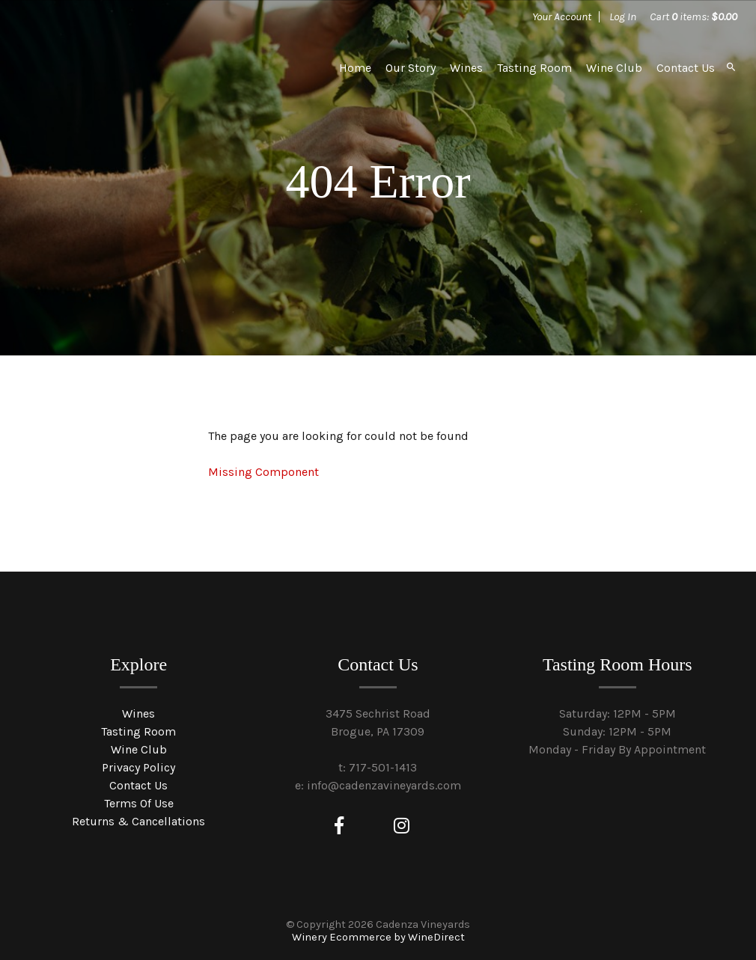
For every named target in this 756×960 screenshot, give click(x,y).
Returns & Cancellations (138, 821)
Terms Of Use (139, 803)
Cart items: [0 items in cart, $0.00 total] (693, 16)
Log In (622, 16)
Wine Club (614, 68)
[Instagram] (401, 826)
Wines (466, 68)
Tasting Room (534, 68)
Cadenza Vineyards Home (132, 67)
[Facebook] (339, 826)
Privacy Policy (138, 767)
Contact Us (685, 68)
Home (355, 68)
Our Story (410, 68)
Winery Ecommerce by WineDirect (378, 937)
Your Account (561, 16)
